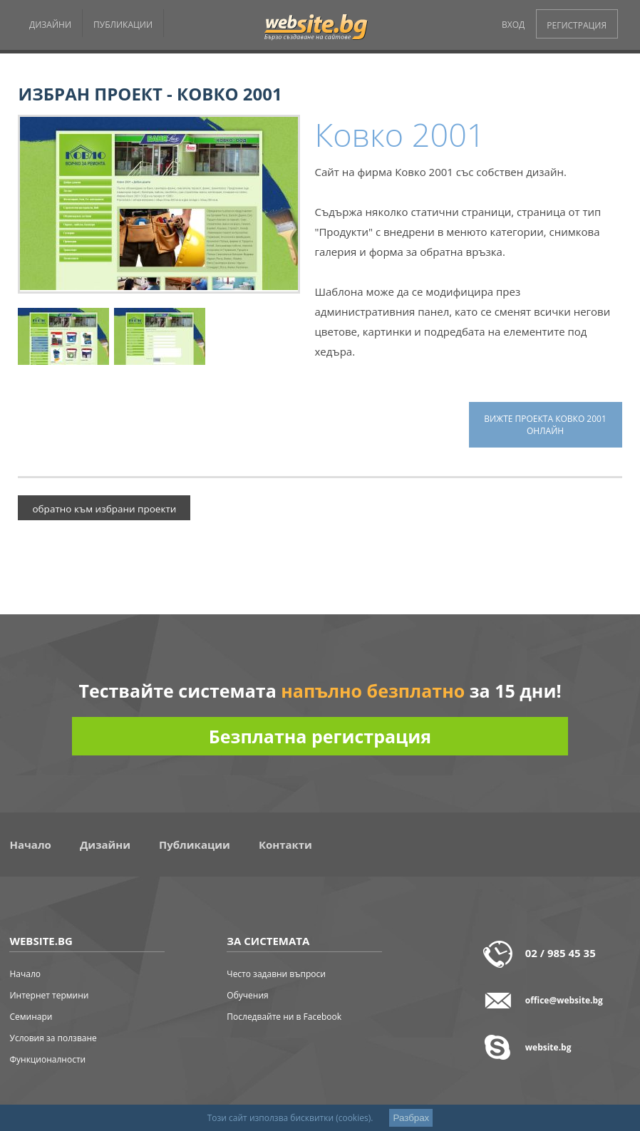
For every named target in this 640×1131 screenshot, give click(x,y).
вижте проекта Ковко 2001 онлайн (545, 425)
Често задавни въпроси (276, 974)
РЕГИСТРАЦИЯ (577, 25)
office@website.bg (564, 1000)
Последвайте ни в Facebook (284, 1017)
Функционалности (47, 1059)
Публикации (194, 844)
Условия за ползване (52, 1038)
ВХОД (513, 25)
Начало (30, 844)
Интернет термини (48, 995)
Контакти (285, 844)
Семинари (30, 1017)
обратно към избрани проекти (104, 508)
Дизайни (105, 844)
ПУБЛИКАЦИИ (123, 25)
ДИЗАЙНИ (50, 25)
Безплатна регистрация (320, 736)
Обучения (247, 995)
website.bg (548, 1047)
